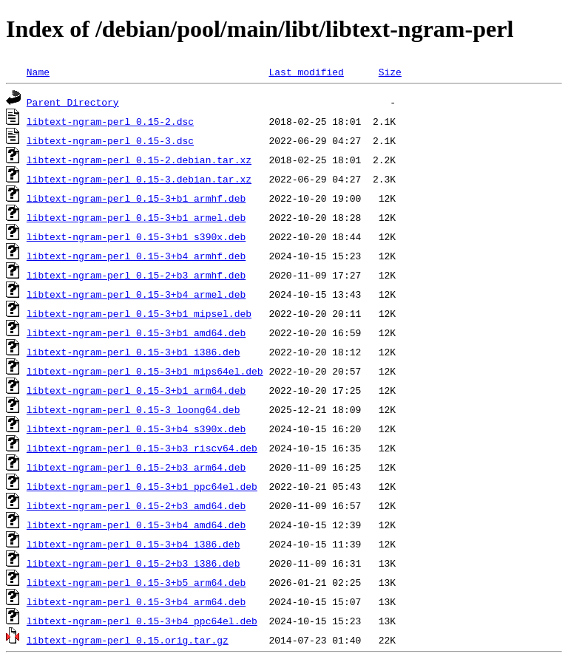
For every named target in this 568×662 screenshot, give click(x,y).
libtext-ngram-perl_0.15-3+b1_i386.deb (133, 351)
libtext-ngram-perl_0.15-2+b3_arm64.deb (136, 467)
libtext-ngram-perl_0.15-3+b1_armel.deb (136, 217)
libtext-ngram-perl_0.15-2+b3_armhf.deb (136, 274)
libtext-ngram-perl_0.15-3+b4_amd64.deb (136, 524)
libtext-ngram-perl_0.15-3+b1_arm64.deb (136, 390)
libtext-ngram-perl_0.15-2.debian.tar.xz (139, 159)
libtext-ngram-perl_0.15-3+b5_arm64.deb (136, 582)
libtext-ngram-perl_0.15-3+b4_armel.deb (136, 294)
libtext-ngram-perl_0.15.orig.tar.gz (128, 639)
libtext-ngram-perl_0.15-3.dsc (110, 140)
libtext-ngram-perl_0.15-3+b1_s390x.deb (136, 236)
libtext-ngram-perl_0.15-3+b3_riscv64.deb (142, 447)
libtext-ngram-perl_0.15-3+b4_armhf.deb (136, 255)
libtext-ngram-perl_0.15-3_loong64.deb (133, 409)
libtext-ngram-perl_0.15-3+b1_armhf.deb (136, 198)
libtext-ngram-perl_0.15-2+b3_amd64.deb (136, 505)
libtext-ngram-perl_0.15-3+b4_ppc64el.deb (142, 620)
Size (390, 71)
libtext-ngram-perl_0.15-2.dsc (110, 121)
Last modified (305, 71)
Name (38, 71)
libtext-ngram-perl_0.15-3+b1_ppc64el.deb (142, 486)
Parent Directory (73, 102)
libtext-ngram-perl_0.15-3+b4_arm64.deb (136, 601)
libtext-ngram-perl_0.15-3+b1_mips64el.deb (145, 371)
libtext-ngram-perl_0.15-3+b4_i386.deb (133, 543)
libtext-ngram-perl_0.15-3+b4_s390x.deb (136, 428)
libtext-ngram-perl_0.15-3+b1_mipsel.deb (139, 313)
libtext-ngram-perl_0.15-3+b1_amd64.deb (136, 332)
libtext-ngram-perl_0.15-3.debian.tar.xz (139, 178)
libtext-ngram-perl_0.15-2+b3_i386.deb (133, 563)
